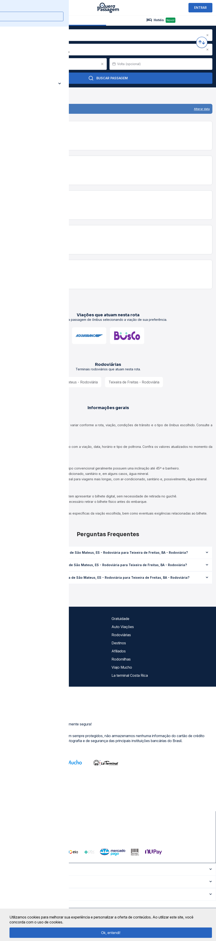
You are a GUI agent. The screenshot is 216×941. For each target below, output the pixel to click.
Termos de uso (17, 626)
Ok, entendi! (110, 932)
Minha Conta (15, 659)
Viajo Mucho (121, 667)
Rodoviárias (121, 635)
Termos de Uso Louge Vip (26, 643)
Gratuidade (120, 618)
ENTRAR (200, 7)
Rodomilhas (121, 659)
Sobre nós (13, 618)
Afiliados (118, 651)
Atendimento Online (21, 667)
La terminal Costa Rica (129, 675)
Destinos (118, 643)
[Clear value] (102, 64)
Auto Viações (122, 626)
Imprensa (12, 651)
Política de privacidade (23, 635)
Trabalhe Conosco (20, 675)
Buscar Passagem (108, 78)
